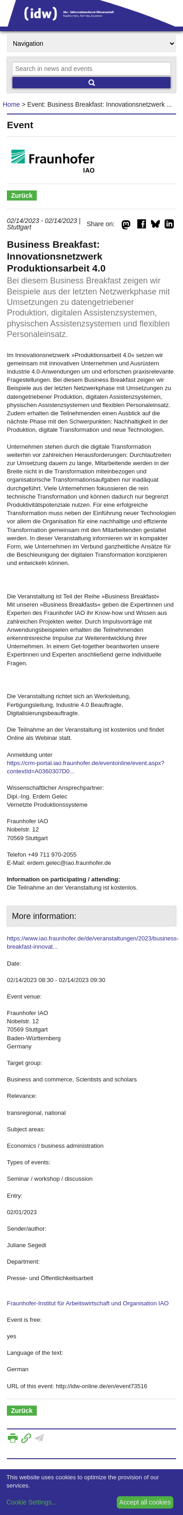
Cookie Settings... (31, 1502)
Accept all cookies (145, 1502)
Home (11, 104)
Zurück (22, 195)
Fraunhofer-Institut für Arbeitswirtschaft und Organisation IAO (88, 1303)
